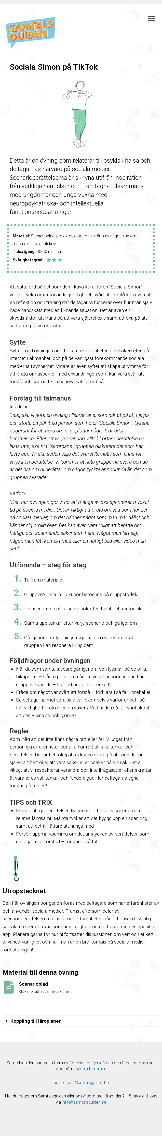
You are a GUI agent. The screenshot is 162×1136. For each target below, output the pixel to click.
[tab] (81, 1021)
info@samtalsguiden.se (84, 1102)
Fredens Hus (134, 1062)
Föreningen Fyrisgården (91, 1062)
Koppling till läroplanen (36, 1021)
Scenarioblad (33, 984)
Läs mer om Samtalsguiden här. (81, 1082)
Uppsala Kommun (89, 1068)
